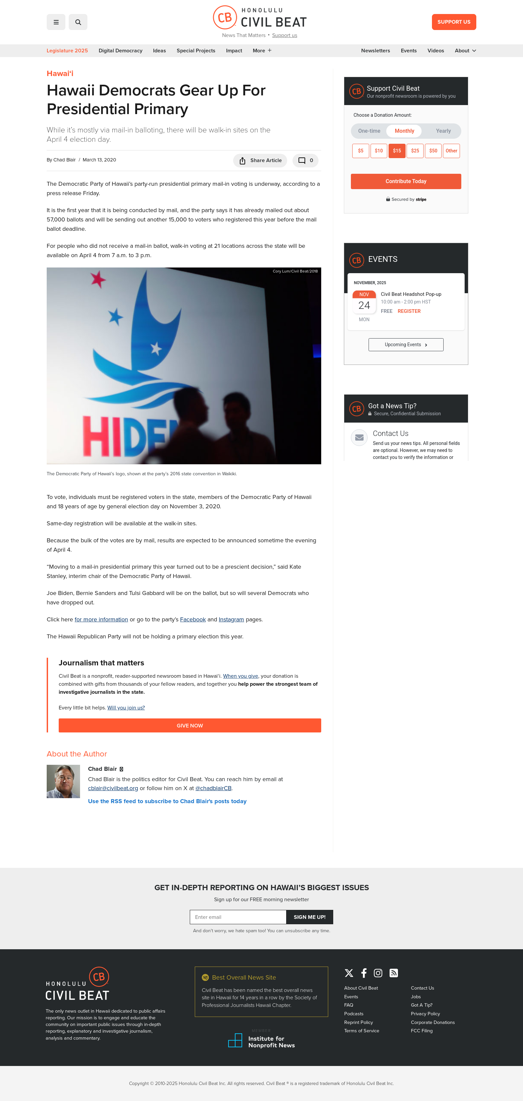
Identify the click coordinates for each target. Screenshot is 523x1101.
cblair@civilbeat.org (113, 788)
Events (409, 50)
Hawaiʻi (60, 73)
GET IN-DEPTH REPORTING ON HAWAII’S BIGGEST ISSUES (261, 888)
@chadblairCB (213, 788)
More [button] (262, 50)
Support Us (454, 22)
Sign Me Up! (310, 917)
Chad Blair (64, 159)
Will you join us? (126, 707)
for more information (101, 619)
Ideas (159, 50)
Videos (436, 50)
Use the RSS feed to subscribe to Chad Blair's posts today (167, 801)
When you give (240, 676)
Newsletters (375, 50)
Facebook (193, 619)
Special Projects (196, 50)
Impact (234, 50)
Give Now (190, 725)
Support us (284, 35)
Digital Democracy (120, 50)
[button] (56, 22)
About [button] (465, 50)
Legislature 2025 (67, 50)
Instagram (231, 619)
